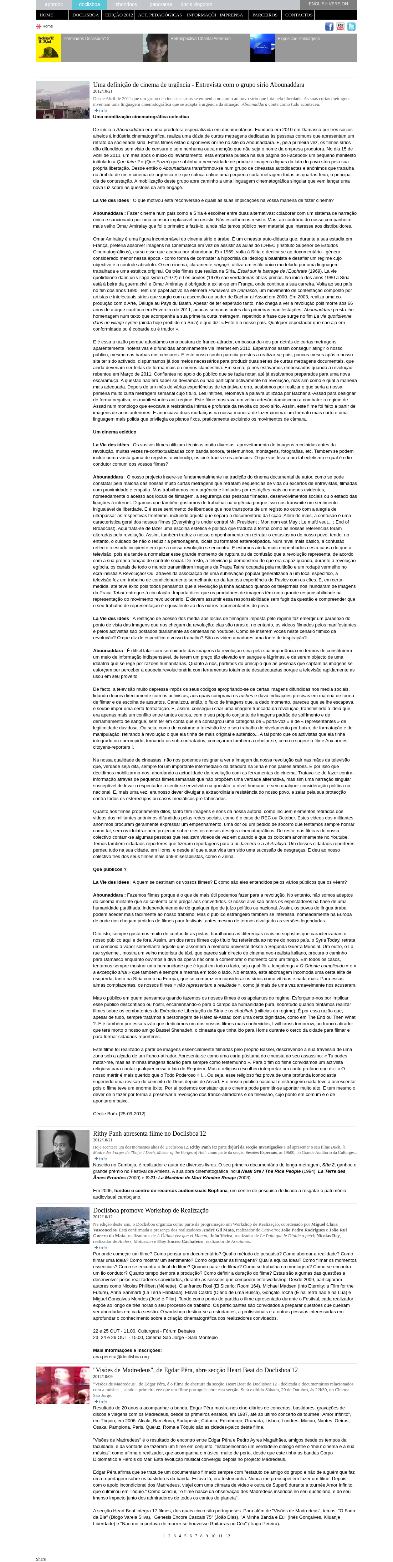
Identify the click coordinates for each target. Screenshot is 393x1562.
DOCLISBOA (85, 15)
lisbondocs (125, 4)
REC (266, 817)
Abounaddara (260, 142)
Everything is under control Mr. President (215, 522)
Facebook (297, 155)
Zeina (228, 856)
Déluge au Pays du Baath (164, 303)
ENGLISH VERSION (328, 3)
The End (316, 1017)
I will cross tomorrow (293, 1023)
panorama (160, 4)
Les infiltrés (210, 393)
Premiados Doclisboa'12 (86, 38)
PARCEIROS (264, 15)
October (287, 817)
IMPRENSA (231, 15)
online (212, 174)
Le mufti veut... (316, 522)
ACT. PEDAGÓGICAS (160, 15)
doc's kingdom (196, 4)
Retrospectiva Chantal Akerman (200, 38)
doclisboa (89, 4)
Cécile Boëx (105, 1113)
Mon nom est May (279, 522)
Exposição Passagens (299, 38)
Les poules (195, 277)
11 (221, 1535)
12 (228, 1535)
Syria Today (328, 940)
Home (47, 26)
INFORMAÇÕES (201, 15)
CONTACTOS (299, 15)
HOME (46, 15)
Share (41, 1559)
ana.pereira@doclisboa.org (121, 1356)
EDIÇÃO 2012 (119, 15)
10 (213, 1535)
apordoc (54, 4)
